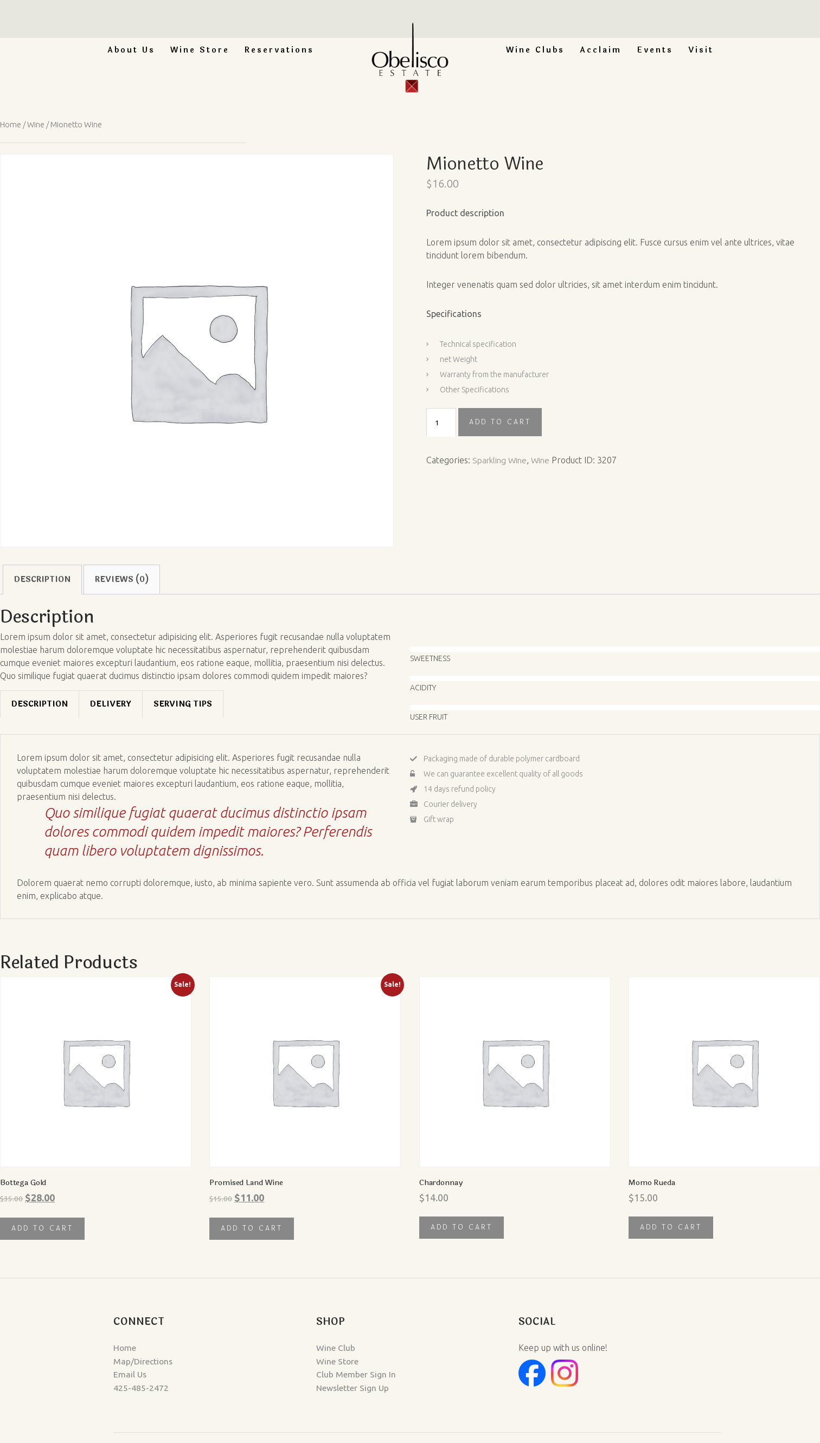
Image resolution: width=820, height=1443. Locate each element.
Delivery (110, 704)
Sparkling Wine (501, 459)
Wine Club (322, 1348)
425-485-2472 (101, 1387)
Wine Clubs (535, 50)
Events (655, 50)
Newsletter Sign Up (340, 1387)
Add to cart (500, 421)
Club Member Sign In (343, 1374)
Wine (37, 124)
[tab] (39, 704)
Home (11, 124)
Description (39, 704)
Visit (701, 50)
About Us (131, 50)
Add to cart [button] (42, 1228)
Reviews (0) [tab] (122, 579)
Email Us (91, 1374)
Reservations (279, 50)
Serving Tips (182, 704)
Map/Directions (104, 1361)
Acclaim (601, 50)
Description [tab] (42, 579)
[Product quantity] (441, 422)
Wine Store (199, 50)
